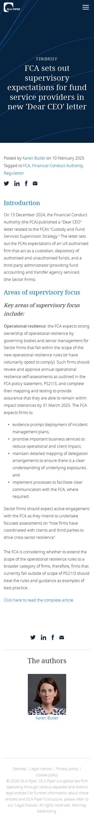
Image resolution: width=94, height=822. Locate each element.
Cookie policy (47, 775)
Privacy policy (67, 769)
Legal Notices (26, 805)
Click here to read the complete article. (39, 600)
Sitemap (19, 769)
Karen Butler (34, 158)
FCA (26, 166)
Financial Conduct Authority (57, 166)
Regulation (14, 173)
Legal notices (41, 769)
